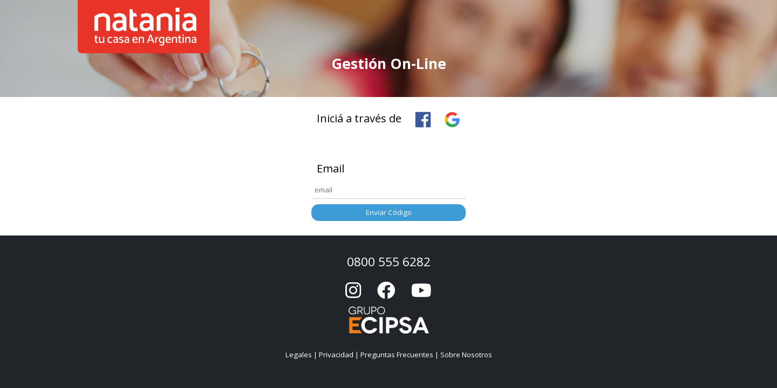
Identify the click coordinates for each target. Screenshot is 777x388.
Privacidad (336, 354)
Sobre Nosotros (466, 354)
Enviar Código (389, 212)
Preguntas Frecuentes (396, 354)
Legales (298, 354)
